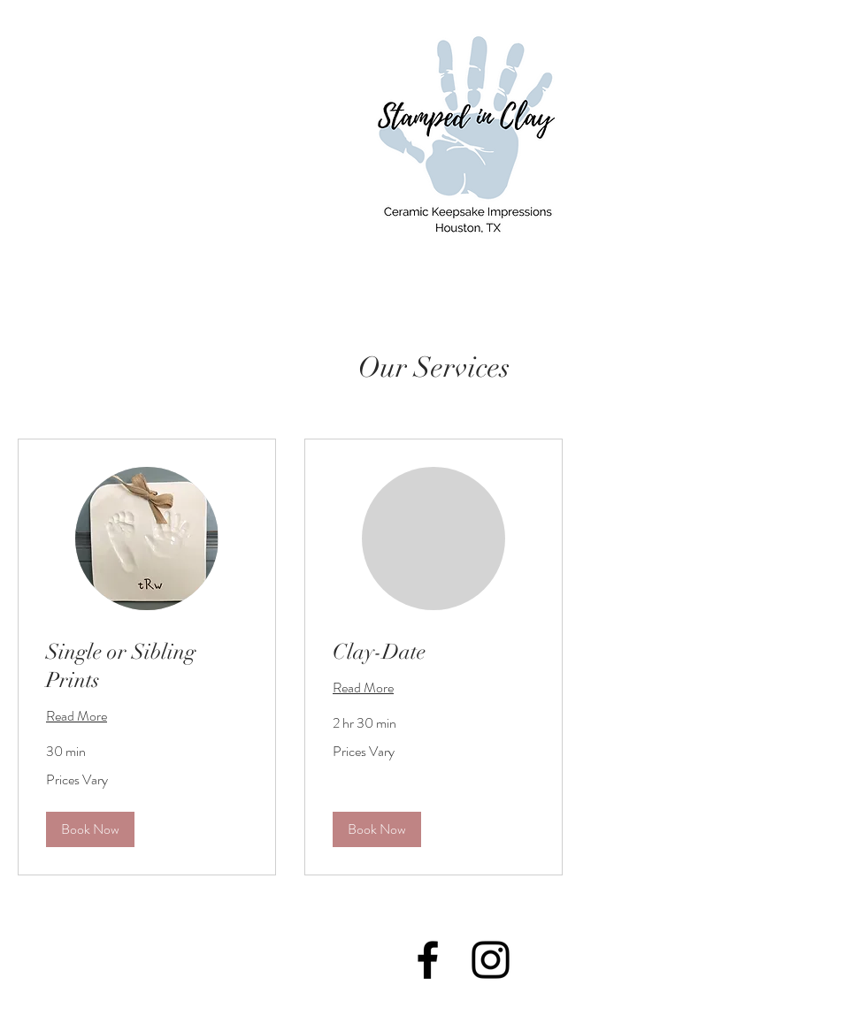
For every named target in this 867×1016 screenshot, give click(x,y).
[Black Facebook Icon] (428, 960)
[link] (147, 666)
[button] (90, 829)
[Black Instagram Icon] (490, 960)
